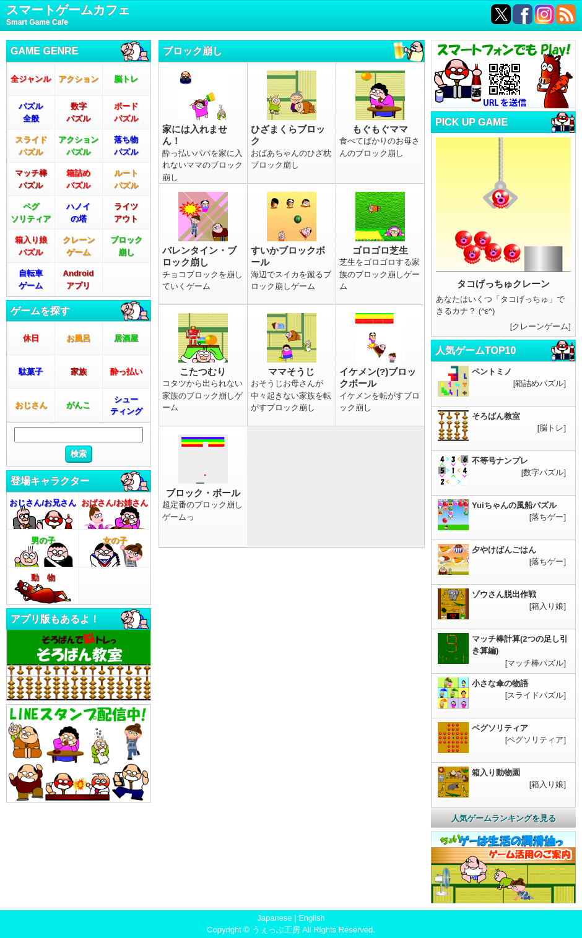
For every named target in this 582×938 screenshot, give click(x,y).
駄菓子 (31, 371)
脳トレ (126, 79)
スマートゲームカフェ (68, 15)
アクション (78, 79)
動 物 (43, 577)
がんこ (78, 405)
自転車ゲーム (31, 279)
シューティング (126, 405)
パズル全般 (31, 112)
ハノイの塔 (78, 212)
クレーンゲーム (79, 246)
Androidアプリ (78, 279)
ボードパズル (126, 112)
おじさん (31, 405)
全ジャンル (31, 79)
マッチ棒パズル (31, 179)
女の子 (115, 540)
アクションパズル (78, 146)
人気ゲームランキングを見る (503, 818)
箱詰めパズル (78, 179)
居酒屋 (126, 338)
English (311, 918)
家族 (79, 371)
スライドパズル (31, 146)
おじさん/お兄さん (42, 502)
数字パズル (78, 112)
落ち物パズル (126, 146)
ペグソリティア (31, 212)
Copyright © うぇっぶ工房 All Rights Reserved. (291, 929)
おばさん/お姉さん (114, 502)
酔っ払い (126, 371)
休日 (31, 338)
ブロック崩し (126, 246)
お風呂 (78, 338)
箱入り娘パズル (31, 246)
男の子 (43, 540)
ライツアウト (126, 212)
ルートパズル (126, 179)
